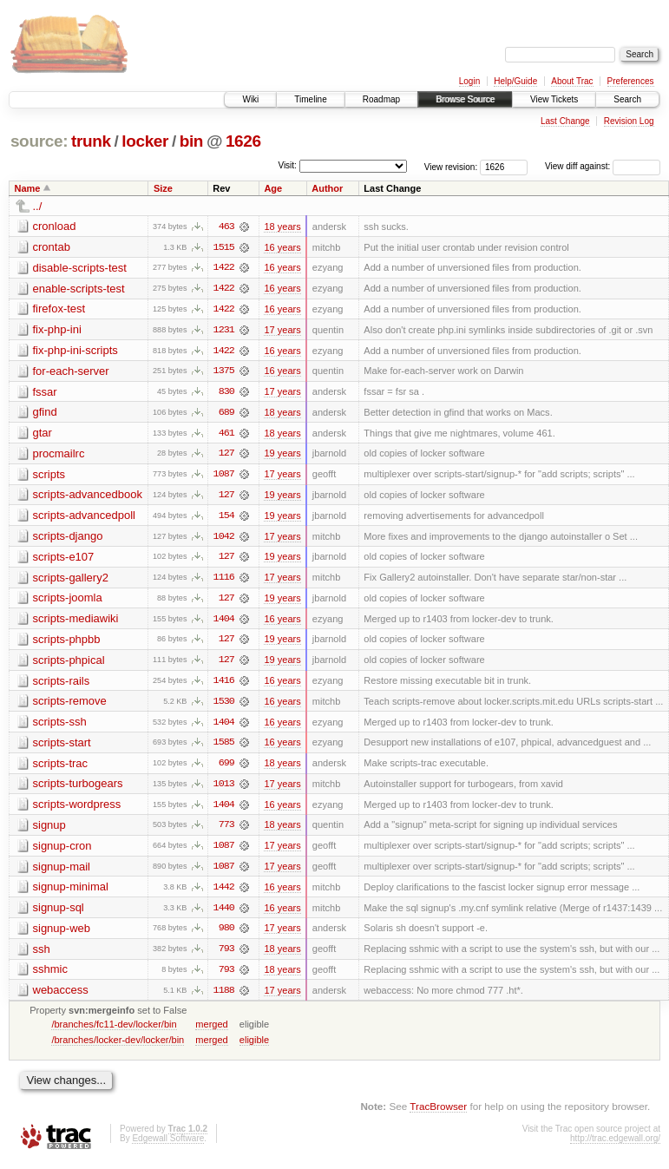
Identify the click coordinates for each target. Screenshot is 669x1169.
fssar (45, 392)
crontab (51, 246)
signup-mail (61, 871)
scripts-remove (70, 705)
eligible (254, 1046)
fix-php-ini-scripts (75, 351)
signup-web (62, 934)
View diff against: (602, 166)
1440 (223, 914)
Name (28, 188)
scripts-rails (61, 684)
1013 (223, 789)
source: (39, 141)
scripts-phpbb (67, 642)
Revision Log (629, 121)
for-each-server (71, 371)
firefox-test (59, 309)
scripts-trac (61, 767)
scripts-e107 (64, 559)
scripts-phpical (69, 663)
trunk (91, 141)
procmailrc (59, 455)
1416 (223, 685)
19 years (282, 455)
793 (226, 955)
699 (226, 768)
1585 (223, 747)
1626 (243, 141)
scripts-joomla (67, 600)
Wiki (250, 99)
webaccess (61, 996)
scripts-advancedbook (87, 496)
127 (226, 456)
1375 (223, 372)
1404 (223, 622)
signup (49, 830)
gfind (45, 413)
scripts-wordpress (77, 809)
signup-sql (58, 913)
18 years (282, 226)
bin (191, 141)
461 (226, 435)
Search (627, 99)
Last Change (565, 121)
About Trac (572, 81)
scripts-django (68, 538)
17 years (282, 330)
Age (273, 188)
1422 (223, 268)
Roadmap (381, 99)
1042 (223, 539)
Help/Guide (515, 81)
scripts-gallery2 (70, 580)
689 (226, 414)
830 (226, 393)
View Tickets (554, 99)
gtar (42, 434)
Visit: (287, 165)
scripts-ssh (60, 725)
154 (226, 518)
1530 (223, 706)
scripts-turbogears (78, 788)
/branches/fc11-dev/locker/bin (113, 1031)
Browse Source (465, 99)
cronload (54, 226)
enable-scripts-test (79, 288)
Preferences (630, 81)
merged (211, 1031)
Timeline (310, 99)
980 (226, 935)
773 (226, 830)
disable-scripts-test (80, 267)
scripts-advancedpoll (84, 517)
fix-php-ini (57, 330)
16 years (282, 247)
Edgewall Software (168, 1145)
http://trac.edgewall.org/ (615, 1145)
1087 (223, 476)
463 (226, 226)
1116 (223, 581)
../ (38, 206)
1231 (223, 331)
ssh (41, 955)
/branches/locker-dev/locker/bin (117, 1046)
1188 (223, 997)
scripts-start (62, 746)
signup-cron (62, 850)
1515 (223, 247)
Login (469, 81)
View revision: (451, 166)
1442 (223, 893)
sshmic (50, 975)
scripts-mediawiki (76, 621)
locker (144, 141)
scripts (49, 476)
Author (327, 188)
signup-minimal (70, 892)
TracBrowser (438, 1113)
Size (163, 188)
